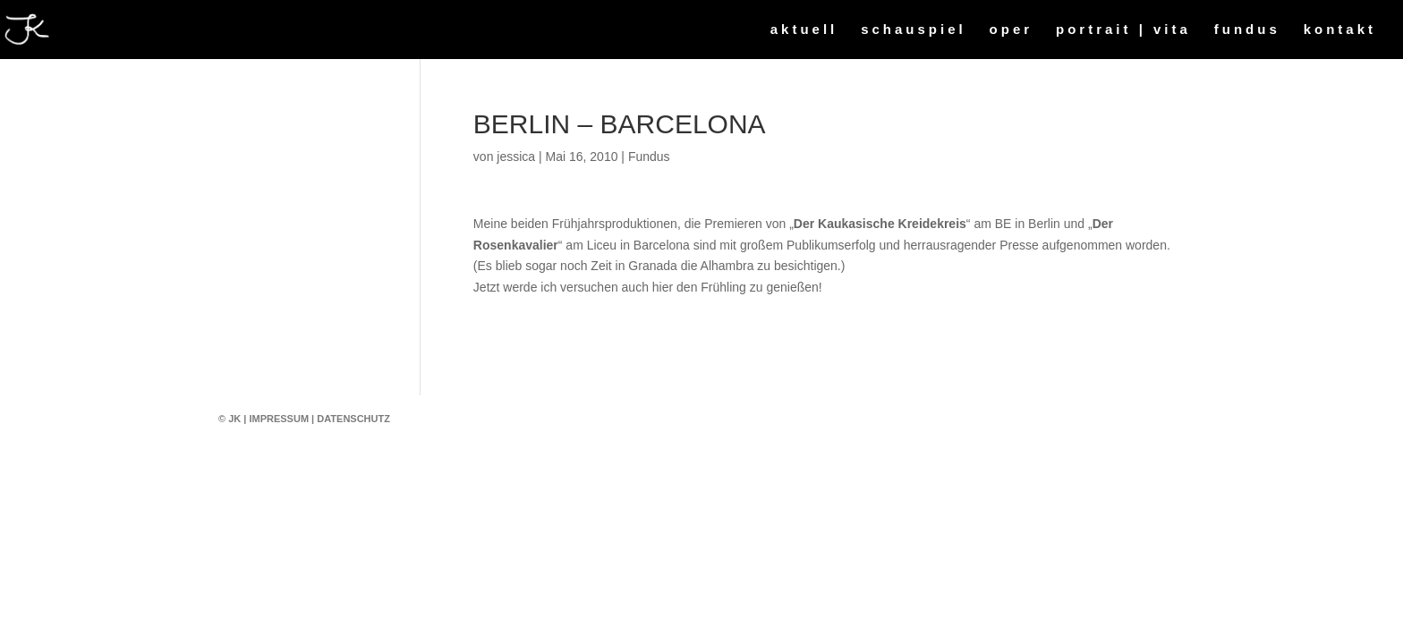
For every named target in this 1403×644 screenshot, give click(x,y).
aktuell (804, 30)
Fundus (649, 156)
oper (1011, 30)
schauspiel (913, 30)
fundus (1247, 30)
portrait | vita (1123, 30)
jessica (516, 156)
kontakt (1340, 30)
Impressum (279, 418)
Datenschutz (353, 418)
